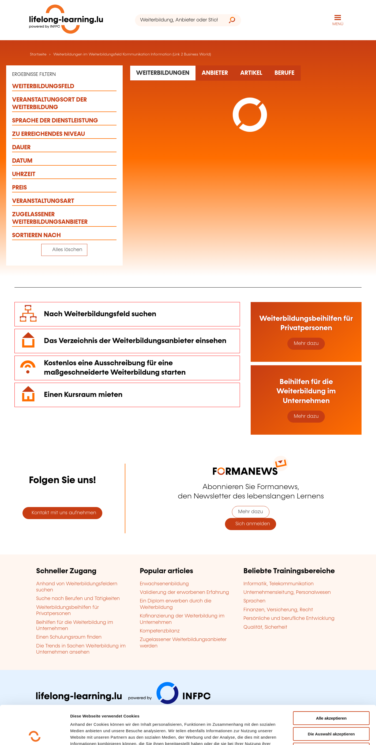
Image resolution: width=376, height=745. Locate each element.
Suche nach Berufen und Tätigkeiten (78, 598)
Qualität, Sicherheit (265, 627)
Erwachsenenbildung (164, 584)
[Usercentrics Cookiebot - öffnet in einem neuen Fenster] (34, 735)
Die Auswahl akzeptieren (331, 695)
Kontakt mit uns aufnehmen (62, 513)
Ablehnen (331, 711)
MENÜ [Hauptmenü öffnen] (337, 24)
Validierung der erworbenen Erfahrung (184, 592)
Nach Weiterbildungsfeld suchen (100, 314)
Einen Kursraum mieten (83, 394)
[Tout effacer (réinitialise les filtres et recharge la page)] (64, 250)
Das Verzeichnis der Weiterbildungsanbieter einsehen (135, 341)
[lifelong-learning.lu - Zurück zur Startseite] (66, 20)
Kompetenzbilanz (160, 631)
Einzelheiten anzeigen (312, 734)
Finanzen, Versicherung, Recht (278, 610)
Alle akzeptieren (331, 679)
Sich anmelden (250, 524)
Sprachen (254, 601)
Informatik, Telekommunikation (278, 584)
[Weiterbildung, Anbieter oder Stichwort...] (179, 20)
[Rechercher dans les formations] (163, 72)
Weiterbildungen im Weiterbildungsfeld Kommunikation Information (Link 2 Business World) (132, 54)
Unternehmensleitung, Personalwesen (287, 592)
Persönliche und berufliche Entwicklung (288, 618)
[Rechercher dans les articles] (251, 72)
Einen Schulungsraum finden (68, 637)
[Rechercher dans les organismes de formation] (214, 72)
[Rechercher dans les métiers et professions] (284, 72)
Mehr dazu (306, 343)
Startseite (37, 54)
